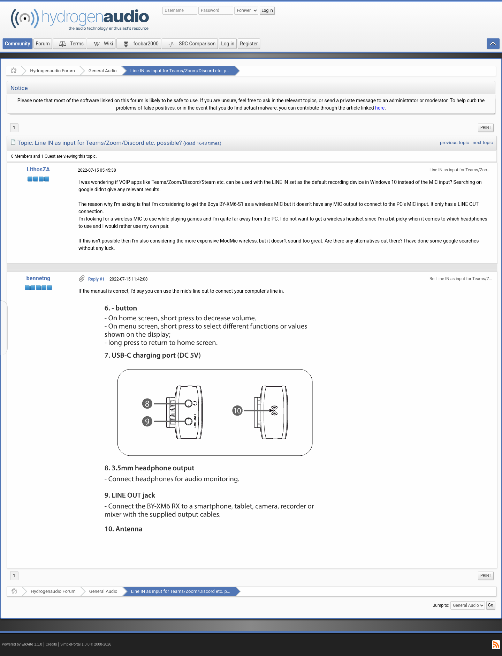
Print (485, 127)
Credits (51, 644)
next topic (483, 142)
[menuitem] (486, 128)
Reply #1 (96, 279)
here (380, 108)
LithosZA (38, 169)
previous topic (454, 142)
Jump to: (441, 605)
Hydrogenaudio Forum (52, 70)
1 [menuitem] (14, 127)
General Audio (103, 70)
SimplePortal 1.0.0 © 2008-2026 (85, 644)
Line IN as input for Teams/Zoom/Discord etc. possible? (186, 70)
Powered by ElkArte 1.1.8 (22, 644)
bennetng (38, 278)
